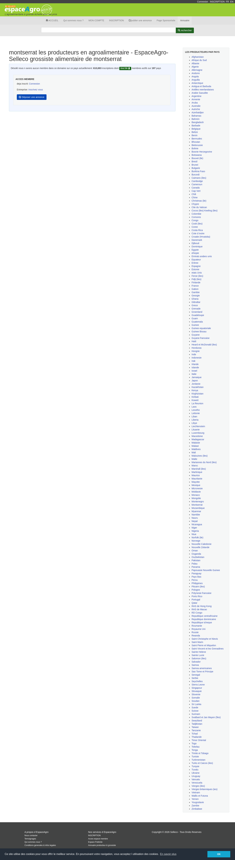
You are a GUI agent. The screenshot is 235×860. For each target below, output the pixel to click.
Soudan (195, 701)
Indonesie (197, 357)
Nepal (195, 521)
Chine (195, 197)
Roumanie (197, 625)
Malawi (195, 446)
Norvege (196, 540)
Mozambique (198, 508)
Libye (194, 423)
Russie (195, 632)
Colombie (196, 214)
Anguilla (196, 79)
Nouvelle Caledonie (201, 544)
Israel (194, 370)
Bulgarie (196, 168)
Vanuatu (196, 779)
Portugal (196, 599)
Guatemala (197, 321)
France (195, 285)
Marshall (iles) (199, 469)
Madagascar (198, 439)
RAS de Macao (199, 609)
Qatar (194, 603)
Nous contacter (31, 835)
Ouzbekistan (198, 557)
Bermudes (197, 138)
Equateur (196, 259)
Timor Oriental (199, 740)
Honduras (197, 348)
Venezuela (197, 782)
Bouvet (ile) (197, 158)
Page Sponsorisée (166, 20)
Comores (196, 217)
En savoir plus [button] (168, 854)
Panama (196, 567)
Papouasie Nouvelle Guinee (206, 570)
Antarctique (197, 83)
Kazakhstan (198, 387)
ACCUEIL (52, 20)
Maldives (196, 449)
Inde (194, 354)
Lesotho (196, 410)
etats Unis (197, 272)
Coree (195, 227)
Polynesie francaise (201, 593)
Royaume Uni (198, 629)
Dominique (197, 246)
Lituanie (196, 429)
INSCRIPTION (217, 1)
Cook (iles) (197, 223)
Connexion (202, 1)
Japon (195, 380)
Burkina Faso (198, 171)
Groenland (197, 312)
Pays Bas (196, 576)
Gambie (196, 292)
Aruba (195, 102)
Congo (195, 220)
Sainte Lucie (198, 655)
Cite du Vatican (199, 207)
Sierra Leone (198, 684)
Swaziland (197, 720)
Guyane (196, 334)
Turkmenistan (198, 759)
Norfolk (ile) (197, 537)
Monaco (196, 495)
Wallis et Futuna (200, 795)
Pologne (196, 589)
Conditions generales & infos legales (40, 845)
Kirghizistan (197, 393)
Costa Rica (197, 230)
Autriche (196, 109)
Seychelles (197, 681)
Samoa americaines (202, 668)
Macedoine (197, 436)
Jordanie (196, 384)
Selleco (174, 832)
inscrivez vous (36, 89)
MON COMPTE (96, 20)
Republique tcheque (202, 622)
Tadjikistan (197, 724)
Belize (195, 132)
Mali (194, 452)
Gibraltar (196, 302)
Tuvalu (195, 769)
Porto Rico (197, 596)
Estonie (195, 269)
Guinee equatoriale (201, 328)
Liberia (195, 419)
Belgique (196, 129)
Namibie (196, 514)
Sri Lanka (196, 704)
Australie (196, 106)
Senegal (196, 674)
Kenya (195, 390)
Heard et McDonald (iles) (204, 344)
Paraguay (196, 573)
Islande (195, 367)
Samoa (195, 665)
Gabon (195, 289)
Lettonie (196, 413)
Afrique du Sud (199, 60)
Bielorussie (197, 145)
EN (231, 1)
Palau (194, 563)
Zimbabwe (197, 809)
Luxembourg (198, 433)
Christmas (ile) (199, 200)
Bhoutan (196, 142)
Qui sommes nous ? (73, 20)
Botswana (197, 155)
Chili (194, 194)
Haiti (194, 341)
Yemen (195, 799)
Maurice (196, 475)
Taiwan (195, 727)
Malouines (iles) (200, 455)
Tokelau (195, 746)
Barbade (196, 125)
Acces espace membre (98, 839)
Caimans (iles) (199, 178)
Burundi (195, 174)
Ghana (195, 299)
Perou (195, 580)
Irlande (195, 364)
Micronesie (197, 488)
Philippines (197, 583)
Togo (194, 743)
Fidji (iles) (196, 279)
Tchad (195, 733)
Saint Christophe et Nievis (205, 639)
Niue (194, 534)
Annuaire (184, 20)
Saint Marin (197, 642)
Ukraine (195, 773)
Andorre (196, 73)
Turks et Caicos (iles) (202, 763)
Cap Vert (196, 191)
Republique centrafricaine (205, 616)
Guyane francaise (201, 338)
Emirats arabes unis (202, 256)
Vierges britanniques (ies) (205, 789)
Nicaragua (197, 524)
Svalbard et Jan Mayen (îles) (206, 717)
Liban (194, 416)
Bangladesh (198, 122)
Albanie (195, 63)
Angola (195, 76)
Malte (194, 459)
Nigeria (195, 531)
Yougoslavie (198, 802)
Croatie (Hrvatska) (201, 236)
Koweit (195, 400)
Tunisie (195, 756)
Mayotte (196, 482)
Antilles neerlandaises (203, 89)
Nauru (195, 518)
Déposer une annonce (31, 97)
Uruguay (196, 776)
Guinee (195, 325)
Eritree (195, 263)
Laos (194, 406)
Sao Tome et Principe (202, 671)
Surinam (196, 714)
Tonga (195, 750)
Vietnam (196, 792)
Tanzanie (196, 730)
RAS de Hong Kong (202, 606)
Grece (195, 305)
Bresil (194, 161)
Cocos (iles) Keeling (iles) (205, 210)
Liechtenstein (198, 426)
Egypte (195, 249)
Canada (196, 187)
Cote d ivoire (198, 233)
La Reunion (197, 403)
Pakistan (196, 560)
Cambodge (197, 181)
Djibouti (195, 243)
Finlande (196, 282)
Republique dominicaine (204, 619)
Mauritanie (197, 478)
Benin (194, 135)
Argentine (196, 96)
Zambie (195, 805)
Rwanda (196, 635)
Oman (195, 550)
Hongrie (196, 351)
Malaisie (196, 442)
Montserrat (197, 504)
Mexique (196, 485)
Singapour (197, 688)
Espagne (196, 266)
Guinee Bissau (199, 331)
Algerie (195, 66)
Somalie (196, 697)
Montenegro (198, 501)
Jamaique (197, 377)
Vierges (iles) (198, 786)
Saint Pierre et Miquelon (204, 645)
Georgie (196, 295)
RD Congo (197, 612)
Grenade (196, 308)
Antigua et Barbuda (201, 86)
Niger (194, 527)
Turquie (195, 766)
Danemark (197, 240)
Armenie (196, 99)
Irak (193, 361)
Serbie (195, 678)
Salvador (196, 661)
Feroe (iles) (197, 276)
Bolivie (195, 148)
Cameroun (197, 184)
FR (227, 1)
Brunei (195, 164)
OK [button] (219, 854)
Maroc (195, 465)
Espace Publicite (95, 842)
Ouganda (196, 554)
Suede (195, 707)
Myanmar (196, 511)
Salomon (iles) (199, 658)
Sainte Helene (199, 652)
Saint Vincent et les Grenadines (208, 648)
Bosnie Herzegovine (202, 151)
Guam (195, 318)
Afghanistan (198, 57)
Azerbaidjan (198, 112)
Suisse (195, 710)
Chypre (195, 204)
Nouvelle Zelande (200, 547)
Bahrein (195, 119)
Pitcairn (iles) (198, 586)
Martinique (197, 472)
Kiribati (195, 397)
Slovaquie (197, 691)
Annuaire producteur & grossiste (102, 845)
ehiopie (195, 253)
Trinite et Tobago (200, 753)
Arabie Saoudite (200, 93)
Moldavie (196, 491)
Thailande (197, 737)
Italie (194, 374)
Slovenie (196, 694)
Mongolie (196, 498)
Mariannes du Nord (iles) (204, 462)
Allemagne (197, 70)
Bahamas (196, 115)
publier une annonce (140, 20)
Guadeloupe (198, 315)
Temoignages (30, 839)
